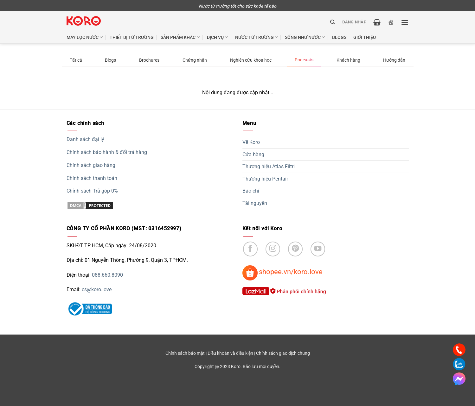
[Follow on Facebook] (250, 249)
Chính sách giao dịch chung (283, 353)
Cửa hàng (253, 154)
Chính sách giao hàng (91, 165)
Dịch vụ (217, 37)
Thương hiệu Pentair (265, 179)
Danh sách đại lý (85, 139)
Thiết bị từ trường (132, 37)
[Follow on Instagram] (273, 249)
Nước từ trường (256, 37)
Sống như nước (305, 37)
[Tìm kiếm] (332, 22)
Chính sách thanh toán (92, 178)
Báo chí (250, 191)
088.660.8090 (107, 275)
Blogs (339, 37)
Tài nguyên (254, 203)
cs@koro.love (97, 289)
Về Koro (251, 142)
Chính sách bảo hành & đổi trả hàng (107, 152)
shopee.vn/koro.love (291, 272)
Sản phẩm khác (180, 37)
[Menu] (404, 22)
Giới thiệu (364, 37)
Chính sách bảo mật (185, 353)
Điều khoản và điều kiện (230, 353)
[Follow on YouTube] (318, 249)
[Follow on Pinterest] (295, 249)
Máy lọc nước (85, 37)
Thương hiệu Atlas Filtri (268, 166)
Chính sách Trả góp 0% (92, 191)
